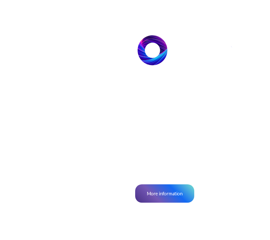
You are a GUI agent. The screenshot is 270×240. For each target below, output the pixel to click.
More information (165, 193)
